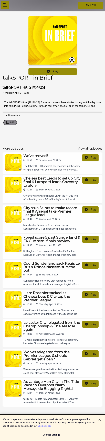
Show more (12, 115)
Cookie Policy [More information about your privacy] (44, 427)
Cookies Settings (51, 436)
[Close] (99, 421)
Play (52, 71)
